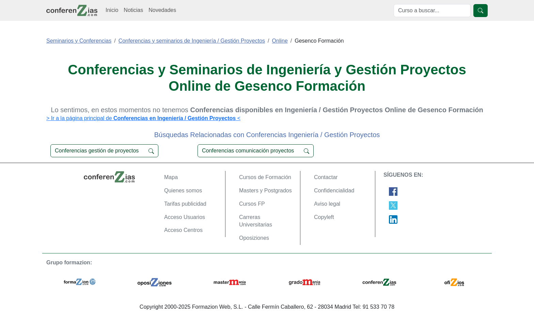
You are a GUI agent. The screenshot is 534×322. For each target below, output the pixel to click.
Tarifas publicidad (185, 204)
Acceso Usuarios (184, 217)
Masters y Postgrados (265, 190)
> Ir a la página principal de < (143, 118)
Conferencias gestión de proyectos (104, 151)
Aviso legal (327, 204)
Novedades (162, 10)
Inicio (112, 10)
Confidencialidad (334, 190)
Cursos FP (252, 204)
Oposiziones (254, 238)
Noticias (133, 10)
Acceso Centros (183, 230)
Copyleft (324, 217)
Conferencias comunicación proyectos (255, 151)
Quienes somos (183, 190)
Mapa (171, 177)
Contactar (325, 177)
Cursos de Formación (265, 177)
